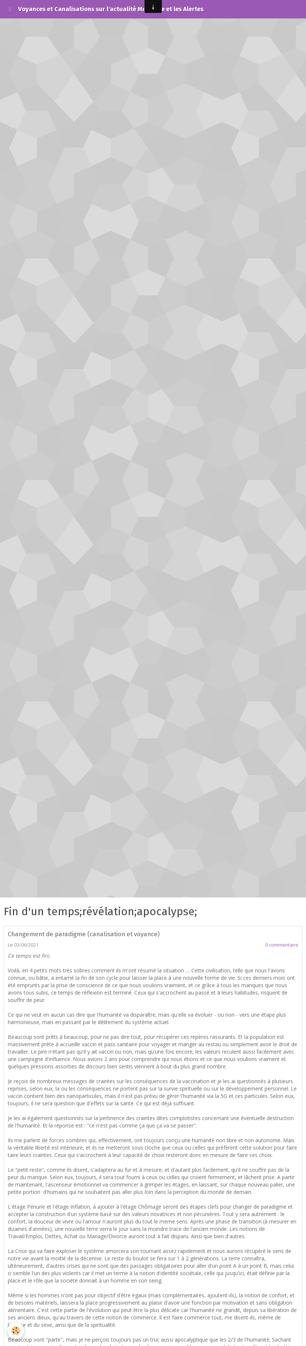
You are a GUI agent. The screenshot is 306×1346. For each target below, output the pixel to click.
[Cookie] (15, 1330)
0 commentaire (281, 945)
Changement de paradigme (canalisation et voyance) (83, 934)
